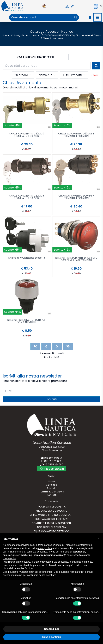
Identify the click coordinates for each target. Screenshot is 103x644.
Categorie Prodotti (35, 57)
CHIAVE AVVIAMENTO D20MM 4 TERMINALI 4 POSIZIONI (76, 135)
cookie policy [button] (9, 558)
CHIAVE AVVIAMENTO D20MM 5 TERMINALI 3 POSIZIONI (27, 197)
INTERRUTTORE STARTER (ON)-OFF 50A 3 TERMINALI (27, 321)
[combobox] (41, 17)
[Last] (68, 346)
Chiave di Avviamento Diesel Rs (26, 258)
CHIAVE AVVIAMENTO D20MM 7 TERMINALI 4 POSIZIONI (76, 197)
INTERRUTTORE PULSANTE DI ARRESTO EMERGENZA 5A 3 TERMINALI (76, 259)
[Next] (57, 346)
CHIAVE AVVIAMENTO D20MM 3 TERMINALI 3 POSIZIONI (27, 135)
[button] (98, 539)
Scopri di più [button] (51, 629)
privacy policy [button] (44, 548)
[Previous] (46, 346)
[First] (35, 346)
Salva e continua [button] (51, 637)
